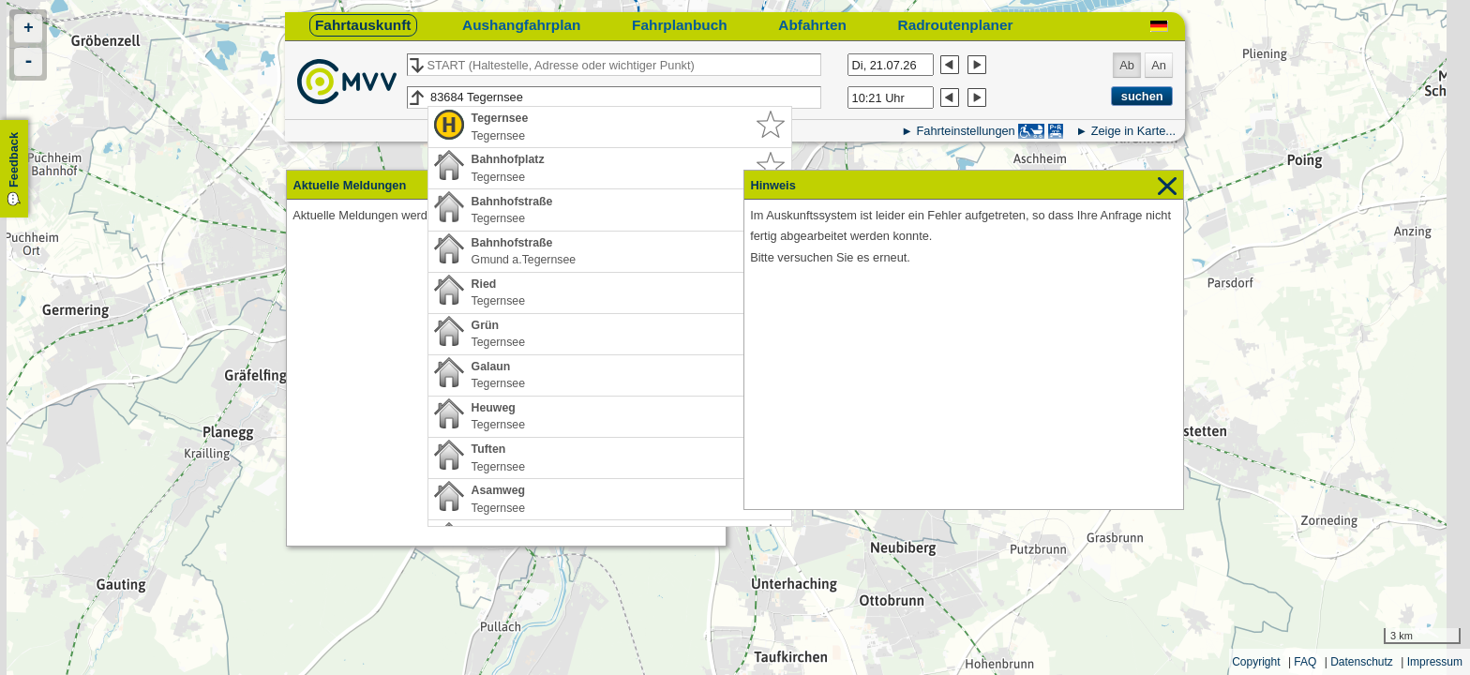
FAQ (1305, 661)
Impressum (1434, 661)
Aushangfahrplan (521, 25)
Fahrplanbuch (680, 25)
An (1158, 65)
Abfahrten (812, 25)
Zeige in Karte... (1133, 131)
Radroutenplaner (955, 25)
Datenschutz (1361, 661)
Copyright (1256, 661)
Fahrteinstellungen (965, 131)
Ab (1126, 65)
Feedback (14, 160)
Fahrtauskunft (363, 25)
